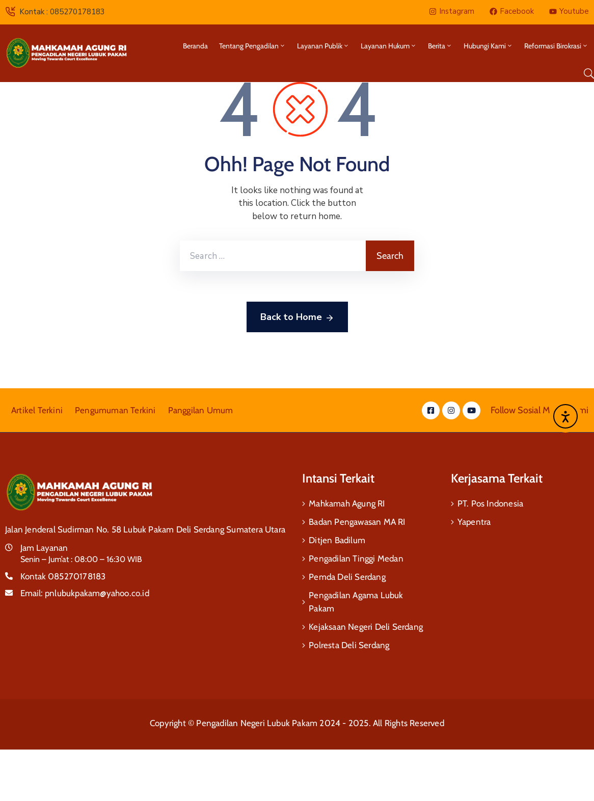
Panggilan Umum (200, 410)
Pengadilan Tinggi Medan (356, 558)
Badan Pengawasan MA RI (357, 522)
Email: (84, 593)
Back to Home (297, 317)
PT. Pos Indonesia (490, 503)
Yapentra (474, 522)
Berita (440, 45)
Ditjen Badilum (337, 540)
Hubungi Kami (488, 45)
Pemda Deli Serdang (347, 577)
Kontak (62, 576)
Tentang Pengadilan (252, 45)
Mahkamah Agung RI (347, 503)
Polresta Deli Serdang (349, 645)
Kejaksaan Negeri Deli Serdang (366, 627)
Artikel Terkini (37, 410)
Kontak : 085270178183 (62, 12)
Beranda (195, 45)
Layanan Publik (323, 45)
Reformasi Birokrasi (556, 45)
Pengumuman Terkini (115, 410)
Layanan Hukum (389, 45)
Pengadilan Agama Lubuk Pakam (356, 601)
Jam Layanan (44, 548)
